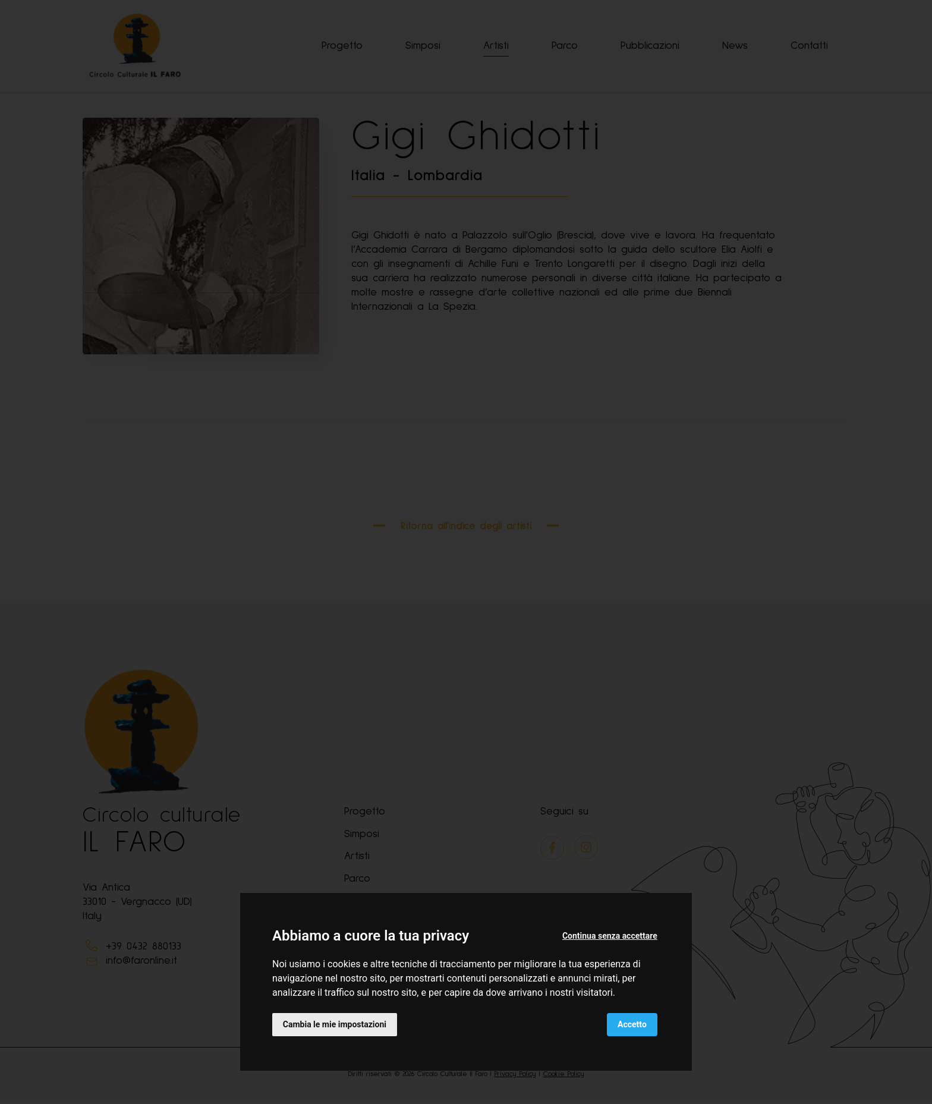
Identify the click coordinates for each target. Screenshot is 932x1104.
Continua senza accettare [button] (609, 936)
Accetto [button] (632, 1024)
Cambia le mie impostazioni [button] (334, 1024)
